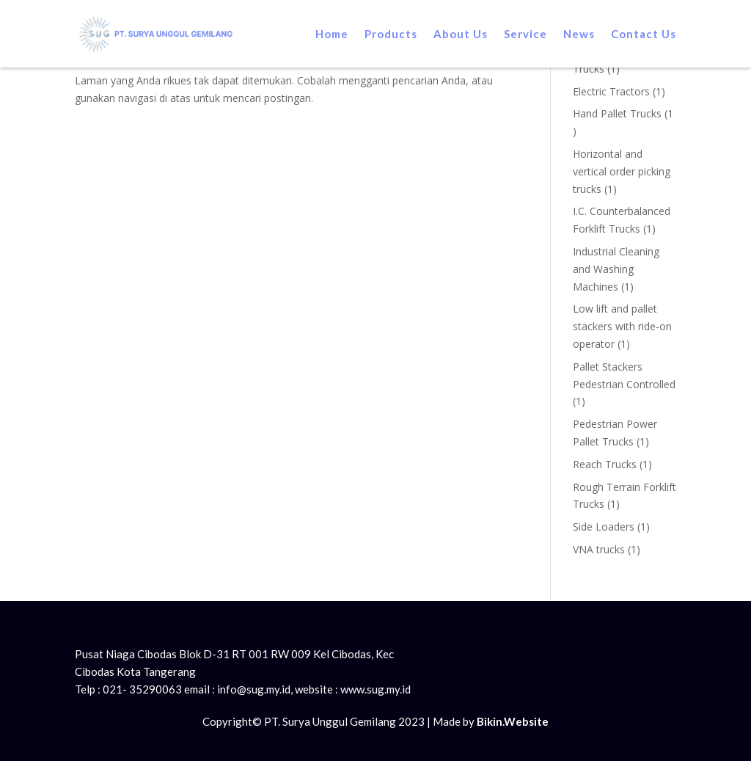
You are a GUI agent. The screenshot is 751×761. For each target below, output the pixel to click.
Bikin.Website (513, 721)
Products (390, 33)
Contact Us (643, 33)
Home (331, 33)
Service (525, 33)
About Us (460, 33)
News (579, 33)
